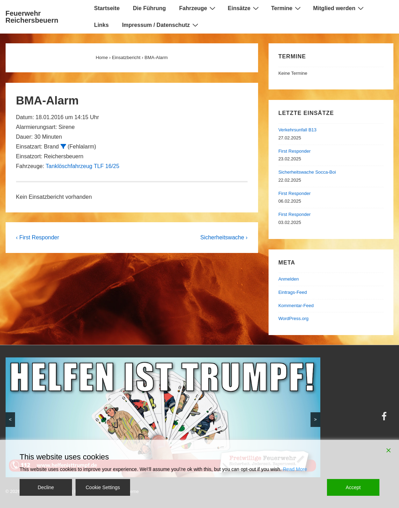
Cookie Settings (103, 487)
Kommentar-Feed (296, 305)
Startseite (107, 8)
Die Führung (149, 8)
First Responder (294, 151)
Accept (353, 487)
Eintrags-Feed (292, 292)
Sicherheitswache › (224, 237)
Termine (286, 8)
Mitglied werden (339, 8)
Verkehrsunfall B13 (297, 129)
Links (101, 25)
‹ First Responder (37, 237)
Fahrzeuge (198, 8)
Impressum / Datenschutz (161, 25)
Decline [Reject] (46, 487)
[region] (163, 417)
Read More (295, 469)
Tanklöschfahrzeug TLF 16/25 (83, 166)
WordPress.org (293, 318)
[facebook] (385, 418)
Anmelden (288, 279)
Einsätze (244, 8)
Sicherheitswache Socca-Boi (307, 172)
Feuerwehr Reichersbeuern (32, 16)
